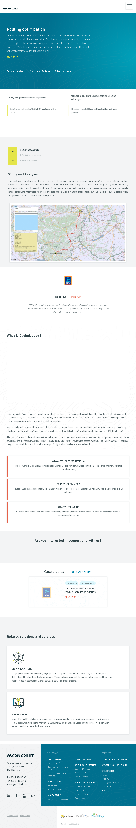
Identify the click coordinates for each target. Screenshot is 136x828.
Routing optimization (87, 583)
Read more (12, 57)
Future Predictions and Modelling (56, 774)
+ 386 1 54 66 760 (16, 777)
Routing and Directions (111, 782)
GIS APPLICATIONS (22, 668)
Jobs (104, 790)
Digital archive (54, 795)
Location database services (115, 759)
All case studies (82, 572)
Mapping (105, 778)
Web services (108, 771)
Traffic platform (55, 759)
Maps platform (54, 781)
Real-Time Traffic (54, 763)
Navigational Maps (54, 785)
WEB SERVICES (19, 714)
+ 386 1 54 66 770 (16, 781)
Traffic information (109, 786)
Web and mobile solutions (114, 765)
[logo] (11, 7)
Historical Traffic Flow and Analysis (57, 768)
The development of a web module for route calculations (81, 590)
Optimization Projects (39, 71)
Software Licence (63, 71)
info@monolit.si (15, 784)
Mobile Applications (83, 786)
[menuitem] (13, 816)
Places (104, 775)
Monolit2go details (82, 794)
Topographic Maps (54, 789)
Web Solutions (80, 790)
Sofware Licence (81, 776)
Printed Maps (80, 798)
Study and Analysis (16, 71)
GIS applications (83, 759)
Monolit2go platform (85, 782)
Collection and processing (57, 799)
